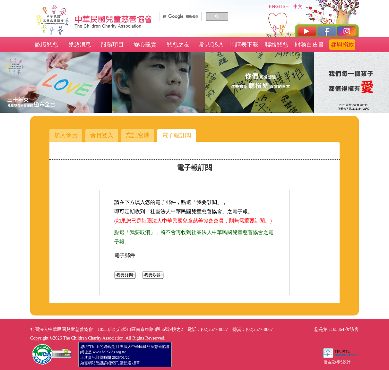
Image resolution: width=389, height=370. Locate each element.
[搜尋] (180, 17)
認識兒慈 (46, 44)
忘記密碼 (137, 135)
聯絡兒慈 (276, 44)
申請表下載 (243, 44)
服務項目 (112, 44)
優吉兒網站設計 (337, 362)
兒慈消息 (79, 44)
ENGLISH (278, 6)
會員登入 (101, 135)
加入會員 (65, 135)
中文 (297, 6)
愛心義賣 (145, 44)
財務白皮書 (309, 44)
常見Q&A (211, 44)
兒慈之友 (178, 44)
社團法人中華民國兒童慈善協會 (113, 19)
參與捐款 (342, 44)
